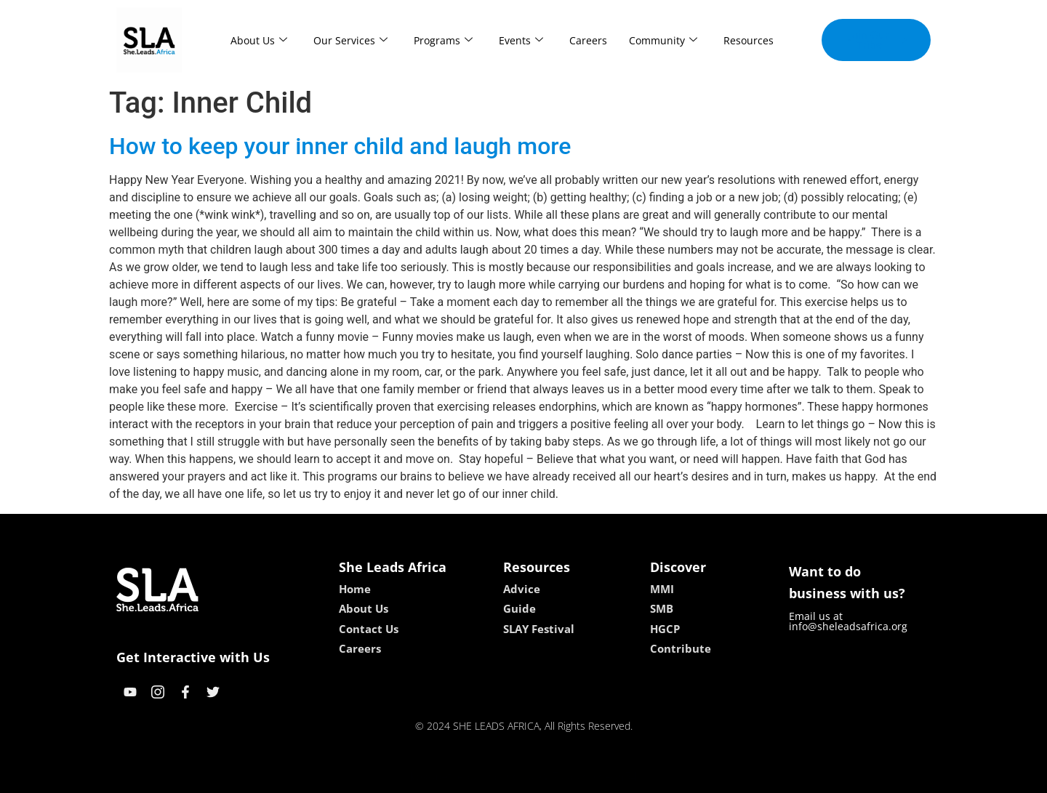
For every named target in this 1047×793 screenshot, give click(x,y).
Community (663, 40)
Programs (443, 40)
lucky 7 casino (558, 777)
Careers (588, 40)
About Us (258, 40)
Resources (748, 40)
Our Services (350, 40)
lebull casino (486, 777)
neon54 (617, 777)
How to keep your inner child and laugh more (340, 146)
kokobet (431, 777)
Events (521, 40)
